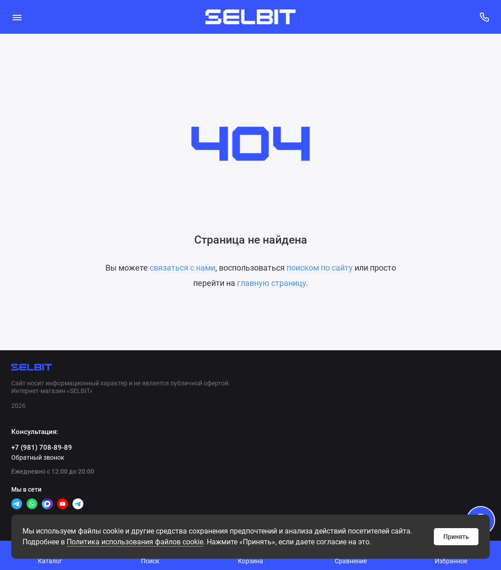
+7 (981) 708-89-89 (41, 447)
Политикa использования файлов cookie (135, 542)
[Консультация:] (484, 17)
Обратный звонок (37, 457)
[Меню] (17, 17)
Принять (456, 536)
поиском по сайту (320, 267)
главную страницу (271, 283)
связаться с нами (182, 267)
